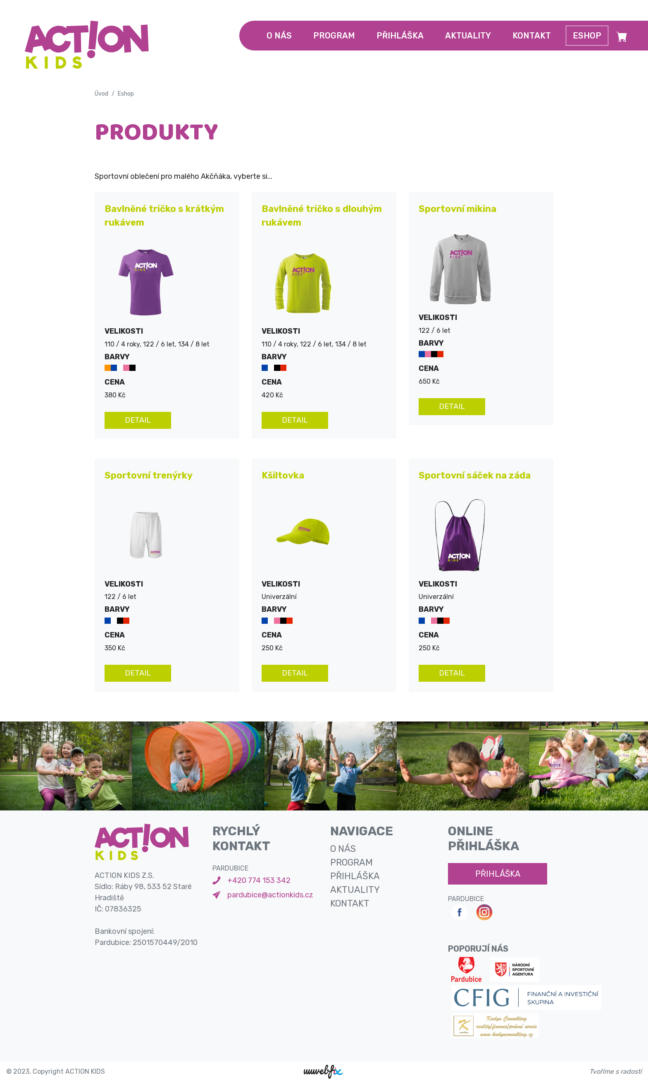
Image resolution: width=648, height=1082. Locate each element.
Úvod (101, 93)
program (334, 36)
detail (138, 420)
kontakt (531, 36)
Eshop (587, 36)
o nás (279, 36)
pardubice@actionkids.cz (270, 894)
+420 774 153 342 (259, 880)
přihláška (400, 36)
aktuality (468, 36)
